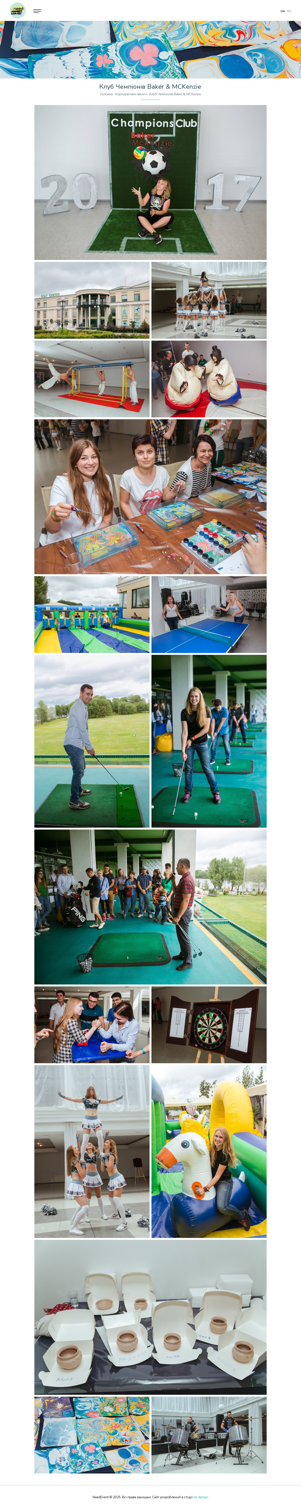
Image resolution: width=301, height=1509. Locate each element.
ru (289, 11)
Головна (106, 94)
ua (283, 11)
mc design (200, 1497)
